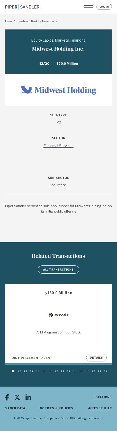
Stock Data (15, 408)
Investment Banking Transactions (37, 21)
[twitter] (17, 398)
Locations (103, 397)
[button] (88, 7)
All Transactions (58, 269)
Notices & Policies (56, 408)
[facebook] (7, 398)
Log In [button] (104, 6)
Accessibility (100, 408)
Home (8, 21)
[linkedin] (28, 398)
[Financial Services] (58, 145)
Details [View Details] (96, 357)
